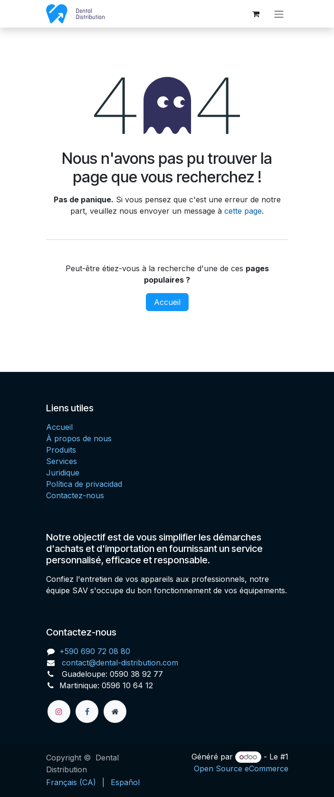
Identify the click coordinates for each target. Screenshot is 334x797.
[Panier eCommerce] (256, 13)
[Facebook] (87, 711)
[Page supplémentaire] (115, 711)
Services (61, 461)
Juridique (62, 472)
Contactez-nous (75, 495)
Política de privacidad (84, 484)
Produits (61, 450)
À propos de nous (79, 438)
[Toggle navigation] (278, 14)
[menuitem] (71, 782)
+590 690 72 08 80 (94, 651)
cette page (243, 211)
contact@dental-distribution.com (118, 662)
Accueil (167, 302)
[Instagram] (59, 711)
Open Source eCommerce (241, 768)
